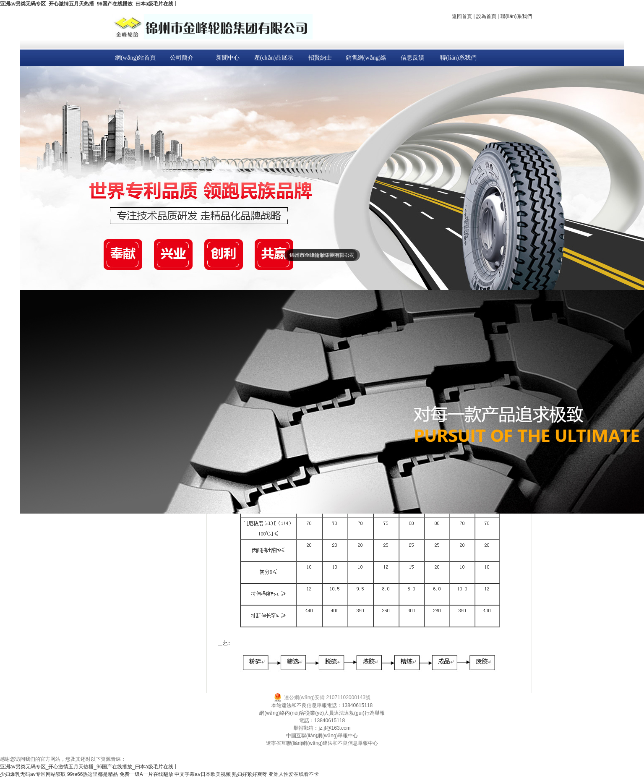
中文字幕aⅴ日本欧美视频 (203, 774)
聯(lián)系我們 (516, 16)
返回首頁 (462, 16)
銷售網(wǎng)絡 (366, 58)
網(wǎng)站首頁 (135, 58)
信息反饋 (412, 58)
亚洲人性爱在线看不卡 (294, 774)
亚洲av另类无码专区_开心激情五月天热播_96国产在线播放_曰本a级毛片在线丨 (89, 4)
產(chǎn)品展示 (274, 58)
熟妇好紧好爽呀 (249, 774)
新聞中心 (228, 58)
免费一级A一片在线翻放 (146, 774)
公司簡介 (181, 58)
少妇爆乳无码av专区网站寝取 (33, 774)
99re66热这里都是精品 (92, 774)
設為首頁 (486, 16)
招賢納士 (320, 58)
